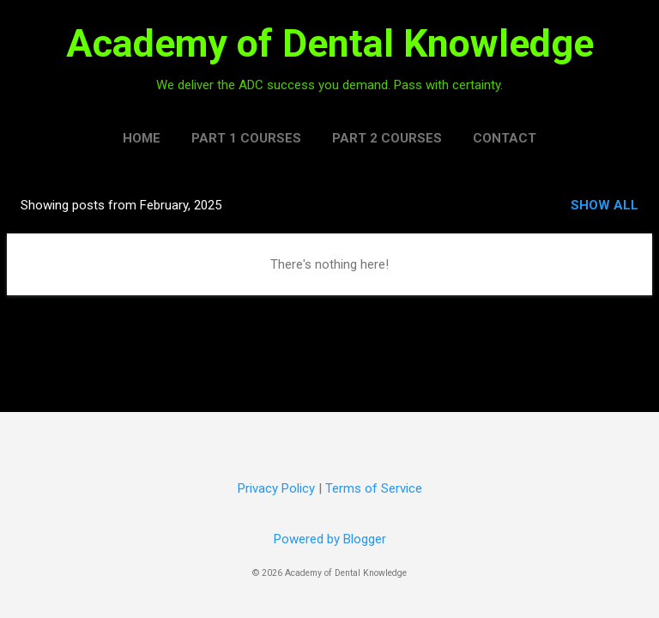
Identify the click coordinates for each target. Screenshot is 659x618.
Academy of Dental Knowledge (330, 43)
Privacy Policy (276, 488)
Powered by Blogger (330, 539)
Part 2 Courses (387, 138)
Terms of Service (373, 488)
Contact (504, 138)
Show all (604, 205)
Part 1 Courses (246, 138)
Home (141, 138)
